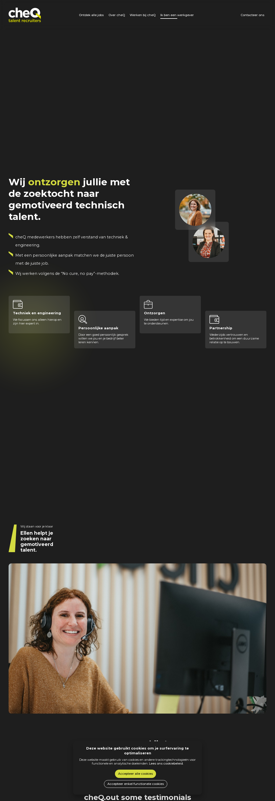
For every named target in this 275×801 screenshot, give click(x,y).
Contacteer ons (252, 15)
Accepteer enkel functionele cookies (135, 784)
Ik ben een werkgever (177, 15)
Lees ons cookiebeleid (166, 763)
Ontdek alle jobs (91, 15)
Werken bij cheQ (142, 15)
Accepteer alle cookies (135, 774)
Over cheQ (116, 15)
